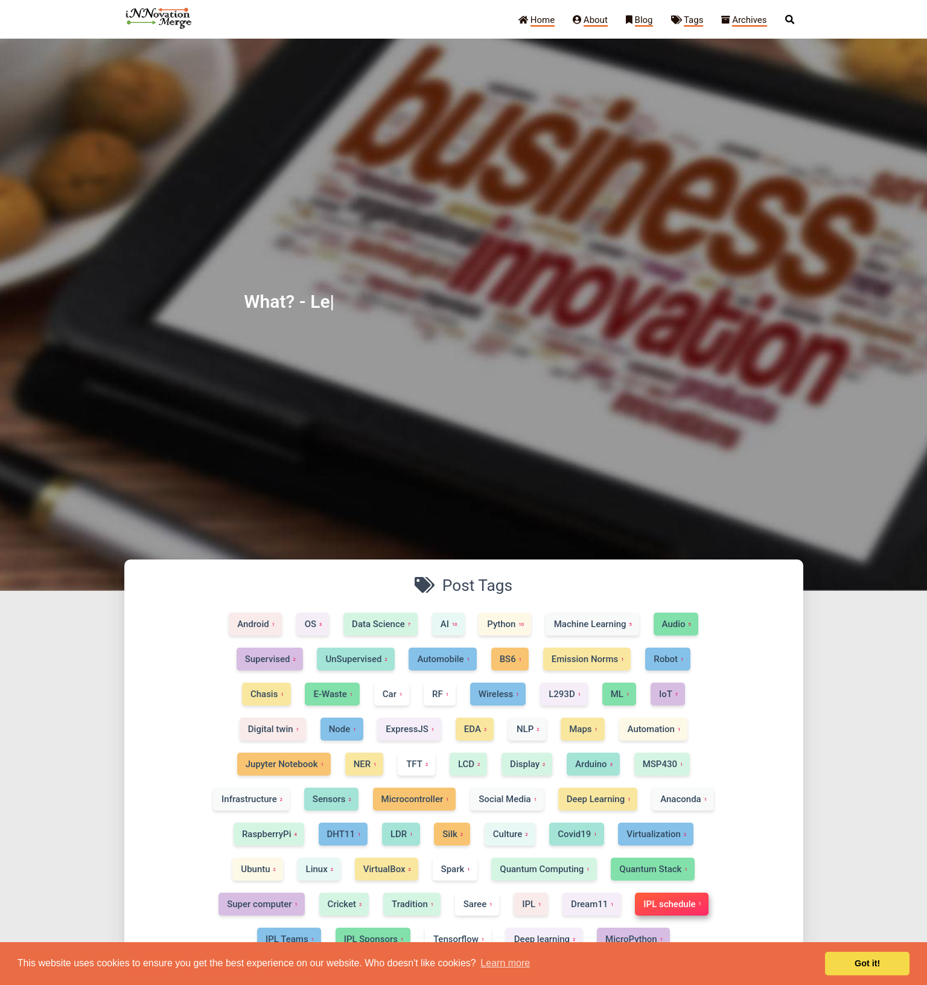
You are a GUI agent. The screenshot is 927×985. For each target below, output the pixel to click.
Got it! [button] (867, 963)
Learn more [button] (505, 963)
